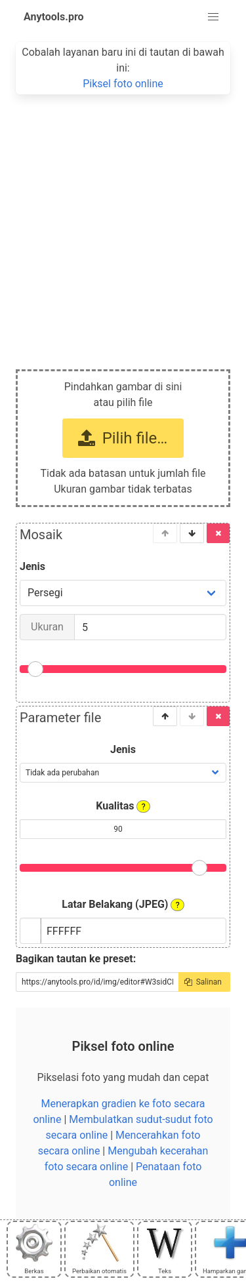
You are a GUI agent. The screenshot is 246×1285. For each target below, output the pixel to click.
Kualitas (123, 806)
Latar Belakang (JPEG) (123, 904)
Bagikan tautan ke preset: (76, 958)
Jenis (32, 566)
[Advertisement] (123, 224)
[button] (213, 17)
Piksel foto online (123, 83)
